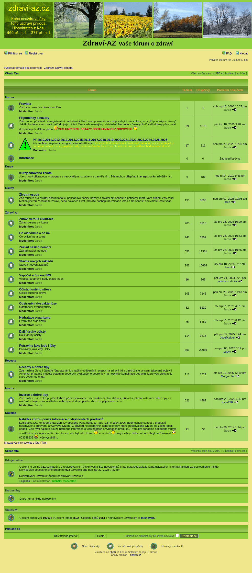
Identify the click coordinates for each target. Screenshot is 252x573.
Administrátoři (41, 481)
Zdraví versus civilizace (36, 219)
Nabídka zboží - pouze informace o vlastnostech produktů (61, 419)
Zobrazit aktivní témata (58, 67)
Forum (9, 97)
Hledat (242, 53)
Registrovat (34, 53)
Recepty (10, 360)
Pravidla (25, 104)
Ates (227, 202)
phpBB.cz (135, 555)
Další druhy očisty (32, 331)
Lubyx (227, 351)
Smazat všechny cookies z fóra (21, 442)
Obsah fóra (12, 73)
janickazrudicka (227, 281)
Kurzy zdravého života (35, 173)
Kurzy (9, 166)
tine (227, 267)
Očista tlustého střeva (35, 289)
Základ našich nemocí (35, 247)
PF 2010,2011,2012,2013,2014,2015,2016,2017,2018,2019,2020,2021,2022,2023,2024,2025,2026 (100, 140)
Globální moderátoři (64, 481)
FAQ (227, 53)
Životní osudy (29, 194)
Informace (26, 158)
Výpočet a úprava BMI (35, 275)
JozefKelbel (227, 337)
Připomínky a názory (34, 118)
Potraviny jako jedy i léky (37, 345)
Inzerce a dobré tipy (33, 395)
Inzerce (10, 388)
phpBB (113, 552)
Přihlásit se (13, 53)
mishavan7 (148, 517)
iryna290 (227, 402)
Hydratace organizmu (34, 317)
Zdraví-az (11, 212)
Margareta (227, 376)
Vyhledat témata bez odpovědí (23, 67)
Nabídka (10, 412)
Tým (43, 442)
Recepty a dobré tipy (34, 367)
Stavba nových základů (36, 261)
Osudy (9, 187)
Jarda (38, 111)
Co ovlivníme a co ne (34, 233)
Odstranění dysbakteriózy (38, 303)
